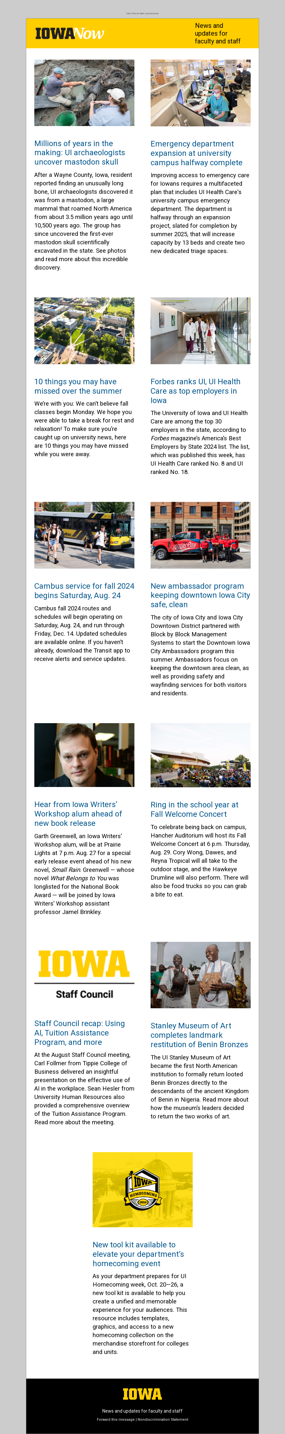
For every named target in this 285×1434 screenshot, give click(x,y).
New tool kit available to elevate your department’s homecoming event (138, 1254)
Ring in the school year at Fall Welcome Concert (194, 809)
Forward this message (116, 1419)
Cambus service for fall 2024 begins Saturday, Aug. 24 (84, 591)
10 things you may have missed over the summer (78, 386)
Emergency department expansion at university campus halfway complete (197, 153)
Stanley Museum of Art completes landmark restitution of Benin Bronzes (199, 1035)
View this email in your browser (142, 13)
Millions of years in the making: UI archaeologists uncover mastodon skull (79, 153)
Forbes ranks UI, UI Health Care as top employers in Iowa (196, 391)
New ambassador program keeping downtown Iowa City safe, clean (200, 595)
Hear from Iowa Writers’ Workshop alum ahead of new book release (78, 814)
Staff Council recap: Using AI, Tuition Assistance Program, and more (79, 1033)
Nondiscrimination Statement (163, 1419)
